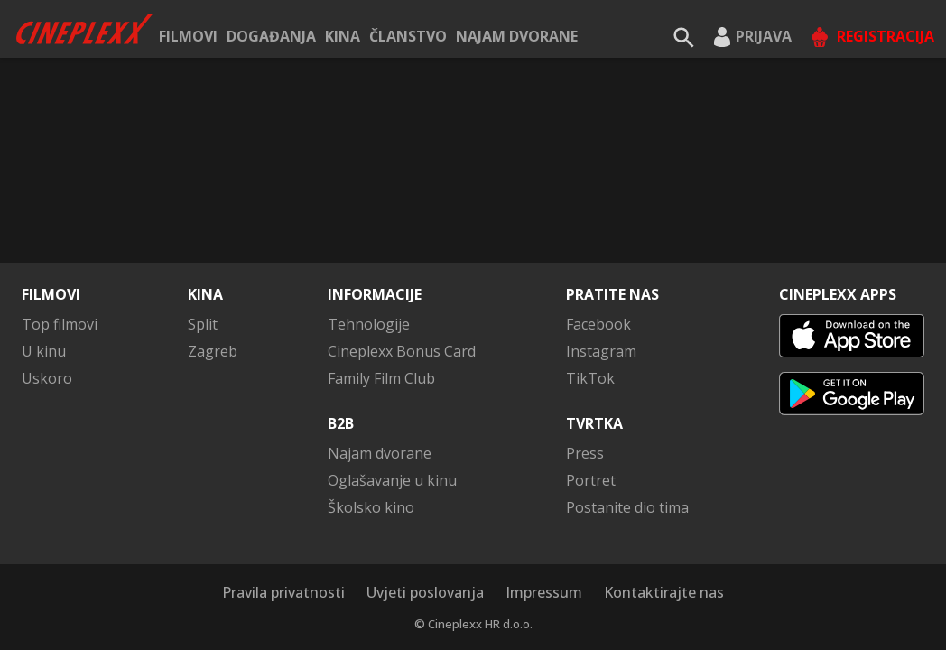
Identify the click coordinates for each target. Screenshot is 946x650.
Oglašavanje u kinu (392, 480)
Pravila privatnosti (283, 592)
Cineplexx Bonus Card (402, 351)
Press (585, 453)
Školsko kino (371, 507)
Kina (342, 36)
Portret (591, 480)
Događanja (271, 36)
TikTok (590, 378)
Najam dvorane (517, 36)
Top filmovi (59, 324)
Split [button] (203, 324)
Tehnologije (369, 324)
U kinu (44, 351)
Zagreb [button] (212, 351)
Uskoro (47, 378)
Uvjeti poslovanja (425, 592)
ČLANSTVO (408, 36)
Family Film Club (381, 378)
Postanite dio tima (627, 507)
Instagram (601, 351)
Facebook (598, 324)
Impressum (543, 592)
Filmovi (188, 36)
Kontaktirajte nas (664, 592)
